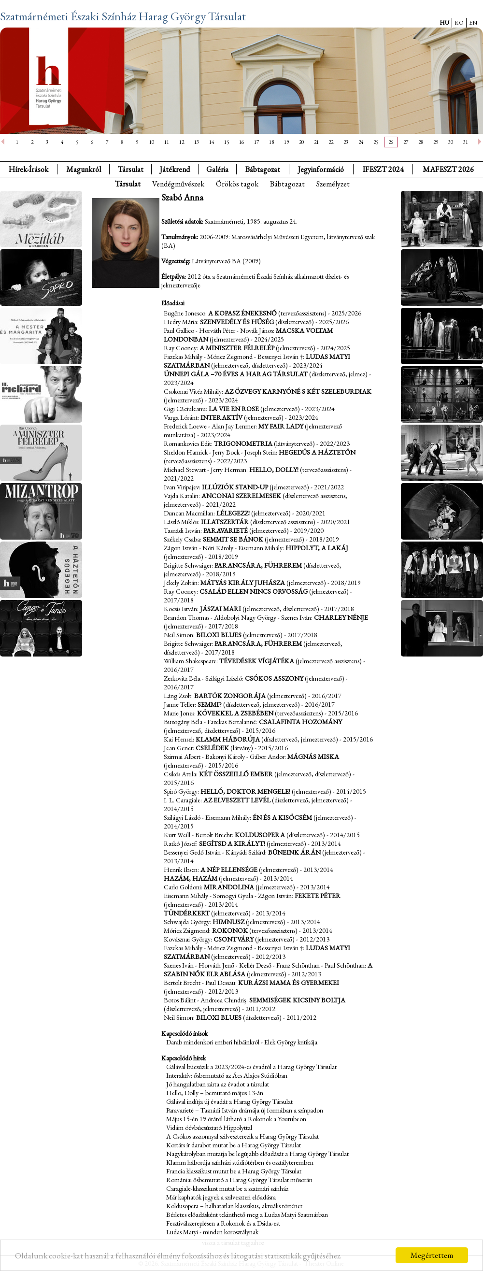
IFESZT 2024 (383, 169)
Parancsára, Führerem (258, 565)
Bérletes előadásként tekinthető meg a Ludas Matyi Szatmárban (247, 1214)
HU (444, 23)
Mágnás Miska (313, 756)
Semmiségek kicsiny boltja (297, 1000)
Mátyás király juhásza (242, 582)
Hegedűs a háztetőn (317, 452)
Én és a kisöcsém (282, 817)
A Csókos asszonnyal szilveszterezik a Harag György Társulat (242, 1136)
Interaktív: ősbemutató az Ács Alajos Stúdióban (226, 1075)
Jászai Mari (220, 608)
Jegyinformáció (321, 169)
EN (473, 23)
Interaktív (221, 417)
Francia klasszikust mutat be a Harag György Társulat (233, 1171)
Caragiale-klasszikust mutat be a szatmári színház (227, 1188)
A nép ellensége (228, 869)
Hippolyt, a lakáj (316, 547)
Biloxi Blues (219, 634)
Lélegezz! (233, 513)
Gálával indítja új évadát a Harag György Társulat (229, 1101)
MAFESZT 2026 (448, 169)
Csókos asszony (274, 678)
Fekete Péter (318, 895)
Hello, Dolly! (273, 469)
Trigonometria (243, 443)
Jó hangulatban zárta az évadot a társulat (217, 1084)
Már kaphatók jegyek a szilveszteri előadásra (221, 1197)
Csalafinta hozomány (300, 721)
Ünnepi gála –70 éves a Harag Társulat (236, 374)
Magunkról (83, 169)
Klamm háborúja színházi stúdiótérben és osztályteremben (239, 1162)
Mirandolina (229, 887)
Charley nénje (341, 617)
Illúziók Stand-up (235, 487)
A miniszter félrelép (236, 347)
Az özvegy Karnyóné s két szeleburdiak (298, 391)
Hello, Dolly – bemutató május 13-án (214, 1092)
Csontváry (233, 939)
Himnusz (228, 921)
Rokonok (230, 930)
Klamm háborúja (228, 739)
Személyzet (333, 184)
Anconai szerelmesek (241, 495)
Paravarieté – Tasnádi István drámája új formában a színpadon (244, 1110)
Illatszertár (225, 521)
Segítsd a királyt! (232, 843)
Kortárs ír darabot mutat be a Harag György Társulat (233, 1145)
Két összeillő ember (236, 774)
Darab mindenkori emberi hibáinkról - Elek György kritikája (241, 1042)
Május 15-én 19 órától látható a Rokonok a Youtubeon (236, 1118)
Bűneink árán (294, 852)
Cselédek (212, 747)
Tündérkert (187, 913)
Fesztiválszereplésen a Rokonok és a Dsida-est (223, 1223)
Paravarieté (225, 530)
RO (459, 23)
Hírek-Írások (28, 169)
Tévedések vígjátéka (256, 661)
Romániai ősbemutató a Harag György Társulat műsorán (239, 1179)
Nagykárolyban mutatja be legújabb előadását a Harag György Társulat (257, 1153)
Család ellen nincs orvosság (253, 591)
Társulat (130, 169)
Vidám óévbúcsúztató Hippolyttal (209, 1127)
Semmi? (210, 704)
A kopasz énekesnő (242, 313)
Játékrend (175, 169)
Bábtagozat (287, 184)
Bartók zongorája (230, 695)
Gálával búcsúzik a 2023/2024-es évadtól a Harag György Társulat (251, 1066)
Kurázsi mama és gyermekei (288, 982)
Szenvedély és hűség (237, 321)
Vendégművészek (178, 184)
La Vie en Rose (234, 408)
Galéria (217, 169)
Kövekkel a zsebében (235, 713)
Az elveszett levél (236, 800)
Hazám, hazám (190, 878)
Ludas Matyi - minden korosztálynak (212, 1232)
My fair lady (280, 426)
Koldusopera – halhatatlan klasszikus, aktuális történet (234, 1205)
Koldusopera (260, 834)
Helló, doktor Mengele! (245, 791)
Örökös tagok (237, 184)
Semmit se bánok (233, 539)
